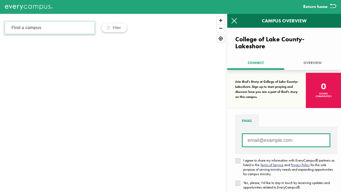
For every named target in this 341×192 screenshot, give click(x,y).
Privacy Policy (300, 164)
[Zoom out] (221, 28)
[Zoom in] (221, 20)
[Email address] (286, 140)
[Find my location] (221, 38)
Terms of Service (271, 164)
